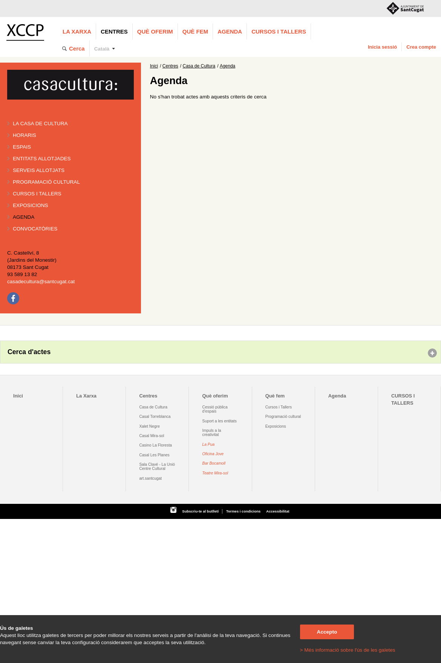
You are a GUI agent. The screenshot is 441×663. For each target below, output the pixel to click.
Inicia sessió (382, 47)
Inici (154, 66)
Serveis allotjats (38, 170)
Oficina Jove (213, 454)
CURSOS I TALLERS (278, 31)
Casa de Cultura (199, 66)
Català (102, 49)
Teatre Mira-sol (215, 473)
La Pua (208, 444)
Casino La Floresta (155, 445)
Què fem (195, 31)
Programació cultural (46, 182)
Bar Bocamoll (213, 463)
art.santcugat (150, 478)
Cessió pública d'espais (215, 409)
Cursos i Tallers (278, 407)
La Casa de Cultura (40, 123)
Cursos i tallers (37, 193)
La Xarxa (77, 31)
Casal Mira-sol (151, 436)
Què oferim (155, 31)
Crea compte (421, 47)
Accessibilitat (277, 511)
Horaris (24, 135)
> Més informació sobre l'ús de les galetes (347, 650)
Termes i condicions (243, 511)
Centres (114, 31)
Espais (22, 147)
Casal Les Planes (154, 455)
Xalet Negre (149, 426)
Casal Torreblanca (154, 416)
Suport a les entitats (219, 421)
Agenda (229, 31)
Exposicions (30, 205)
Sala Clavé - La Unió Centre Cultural (157, 466)
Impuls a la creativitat (211, 432)
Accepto (327, 632)
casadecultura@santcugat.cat (41, 281)
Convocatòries (35, 229)
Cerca (77, 48)
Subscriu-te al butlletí (200, 511)
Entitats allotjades (42, 158)
